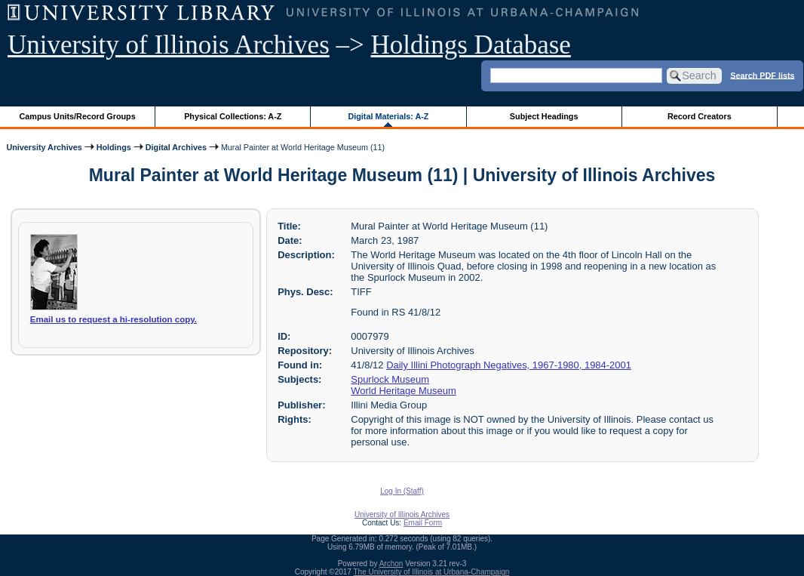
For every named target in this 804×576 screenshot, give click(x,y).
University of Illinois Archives (169, 45)
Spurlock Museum (390, 379)
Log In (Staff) (402, 491)
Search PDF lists (762, 74)
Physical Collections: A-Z (232, 116)
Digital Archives (176, 147)
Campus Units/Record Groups (78, 116)
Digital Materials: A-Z (388, 116)
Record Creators (699, 116)
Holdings (114, 147)
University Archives (43, 147)
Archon (391, 563)
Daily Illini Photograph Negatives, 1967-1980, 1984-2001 (508, 365)
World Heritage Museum (403, 390)
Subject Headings (544, 116)
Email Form (423, 523)
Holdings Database (471, 45)
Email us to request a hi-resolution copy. (113, 319)
